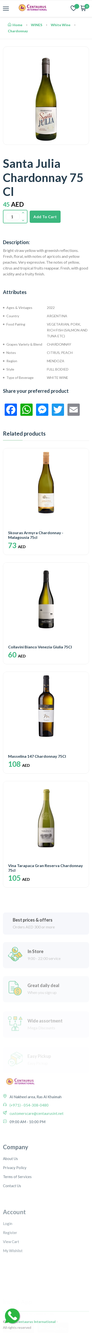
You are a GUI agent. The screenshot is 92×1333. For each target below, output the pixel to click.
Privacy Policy (14, 1197)
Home (15, 25)
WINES (36, 25)
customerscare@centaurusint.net (36, 1132)
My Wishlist (13, 1279)
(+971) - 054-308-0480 (29, 1124)
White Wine (60, 25)
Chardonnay (18, 31)
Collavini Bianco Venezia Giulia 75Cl (40, 646)
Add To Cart (45, 216)
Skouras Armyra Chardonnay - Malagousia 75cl (35, 535)
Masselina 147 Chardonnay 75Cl (37, 756)
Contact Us (12, 1215)
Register (10, 1261)
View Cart (11, 1270)
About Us (10, 1188)
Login (7, 1252)
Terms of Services (17, 1206)
